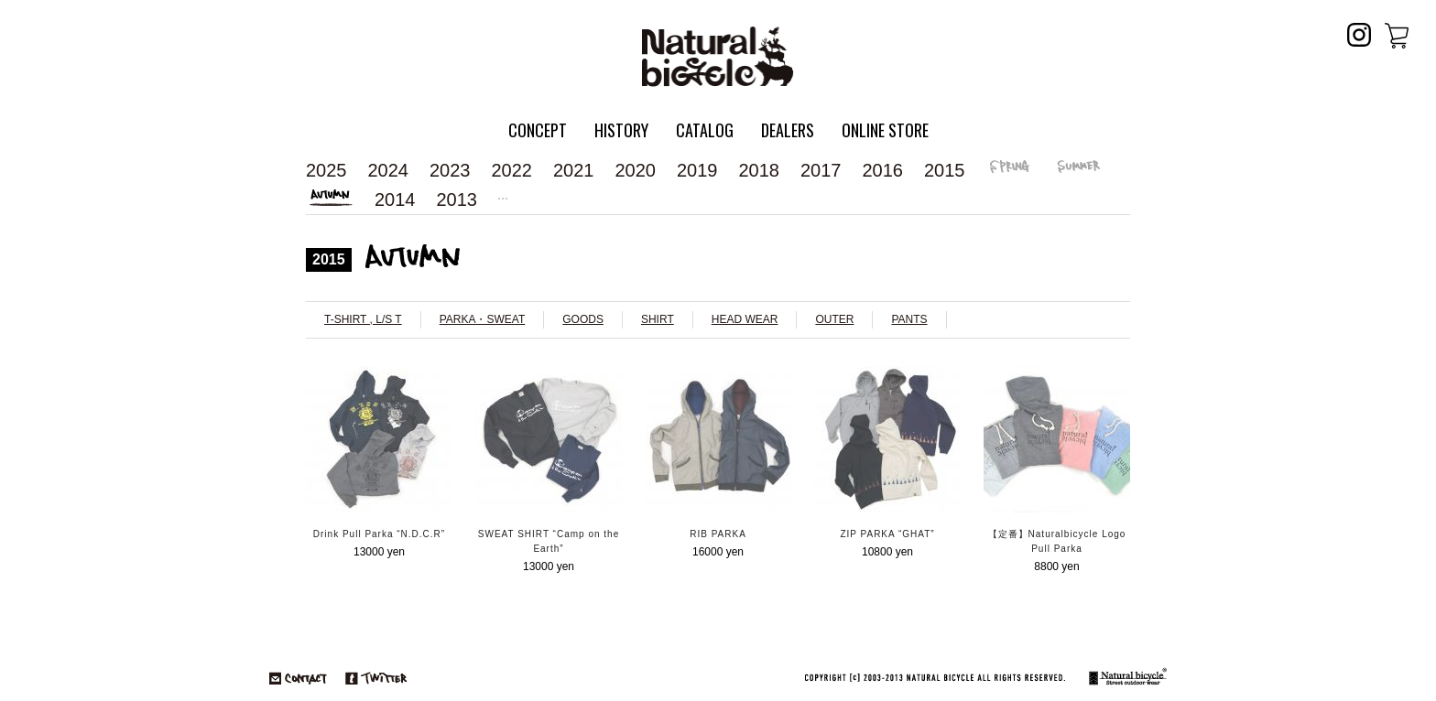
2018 (759, 170)
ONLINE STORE (885, 130)
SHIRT (657, 319)
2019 (697, 170)
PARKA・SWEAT (483, 319)
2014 (395, 199)
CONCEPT (537, 130)
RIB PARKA (718, 534)
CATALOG (705, 130)
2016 (883, 170)
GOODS (583, 319)
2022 (512, 170)
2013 (457, 199)
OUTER (834, 319)
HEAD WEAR (745, 319)
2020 (636, 170)
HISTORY (621, 130)
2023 (450, 170)
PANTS (909, 319)
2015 (944, 170)
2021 (573, 170)
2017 (821, 170)
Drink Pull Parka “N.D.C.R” (379, 534)
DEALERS (787, 130)
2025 (326, 170)
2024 (388, 170)
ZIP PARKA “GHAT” (887, 534)
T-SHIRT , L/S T (363, 319)
